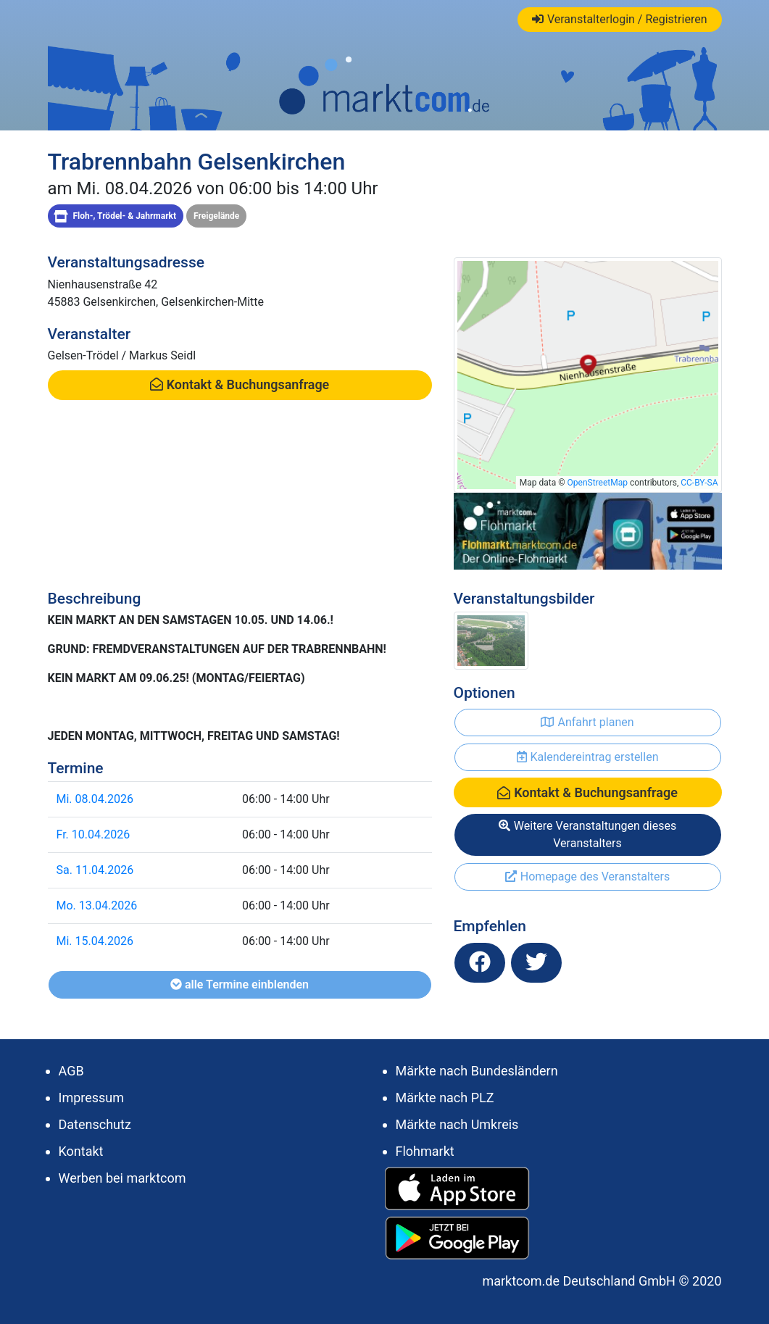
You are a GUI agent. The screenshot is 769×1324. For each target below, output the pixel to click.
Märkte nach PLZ (445, 1097)
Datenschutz (95, 1124)
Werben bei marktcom (122, 1178)
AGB (71, 1070)
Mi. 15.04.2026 (95, 941)
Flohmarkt (425, 1151)
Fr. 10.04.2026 (93, 834)
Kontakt (81, 1151)
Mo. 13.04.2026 (97, 905)
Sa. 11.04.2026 (95, 870)
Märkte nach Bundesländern (477, 1070)
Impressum (92, 1097)
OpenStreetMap (598, 483)
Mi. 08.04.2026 (95, 799)
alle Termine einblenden (239, 984)
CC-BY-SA (699, 483)
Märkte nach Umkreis (457, 1124)
